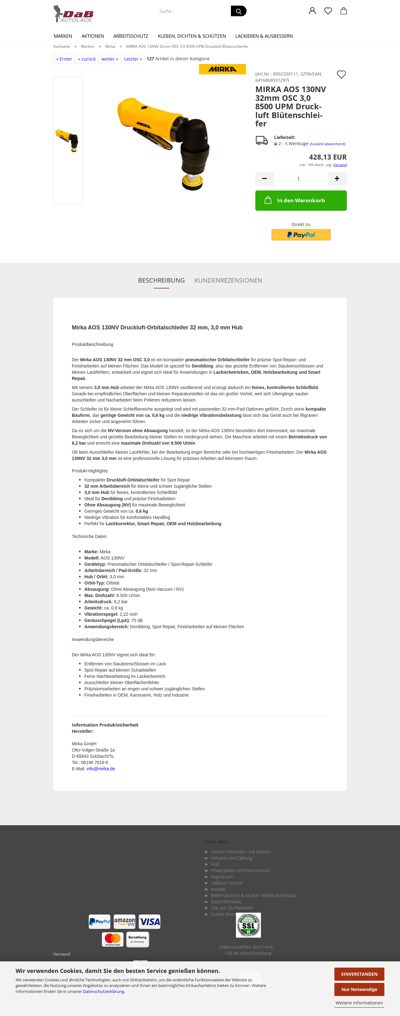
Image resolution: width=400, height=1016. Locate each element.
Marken (63, 36)
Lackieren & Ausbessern (264, 36)
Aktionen (93, 36)
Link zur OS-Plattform (231, 908)
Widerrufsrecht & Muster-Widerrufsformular (253, 895)
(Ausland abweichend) (327, 143)
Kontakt (218, 889)
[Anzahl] (301, 179)
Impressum (222, 877)
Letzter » (133, 59)
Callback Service (226, 883)
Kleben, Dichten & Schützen (192, 36)
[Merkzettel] (328, 11)
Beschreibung (161, 280)
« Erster (64, 59)
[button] (312, 11)
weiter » (110, 59)
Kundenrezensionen (228, 280)
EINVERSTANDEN (359, 974)
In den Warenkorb (294, 200)
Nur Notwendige (359, 989)
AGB (215, 864)
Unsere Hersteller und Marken (241, 852)
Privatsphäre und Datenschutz (240, 870)
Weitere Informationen (359, 1003)
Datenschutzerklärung (103, 991)
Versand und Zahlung (231, 858)
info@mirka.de (101, 768)
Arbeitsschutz (130, 36)
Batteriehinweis (226, 902)
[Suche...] (239, 11)
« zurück (87, 59)
